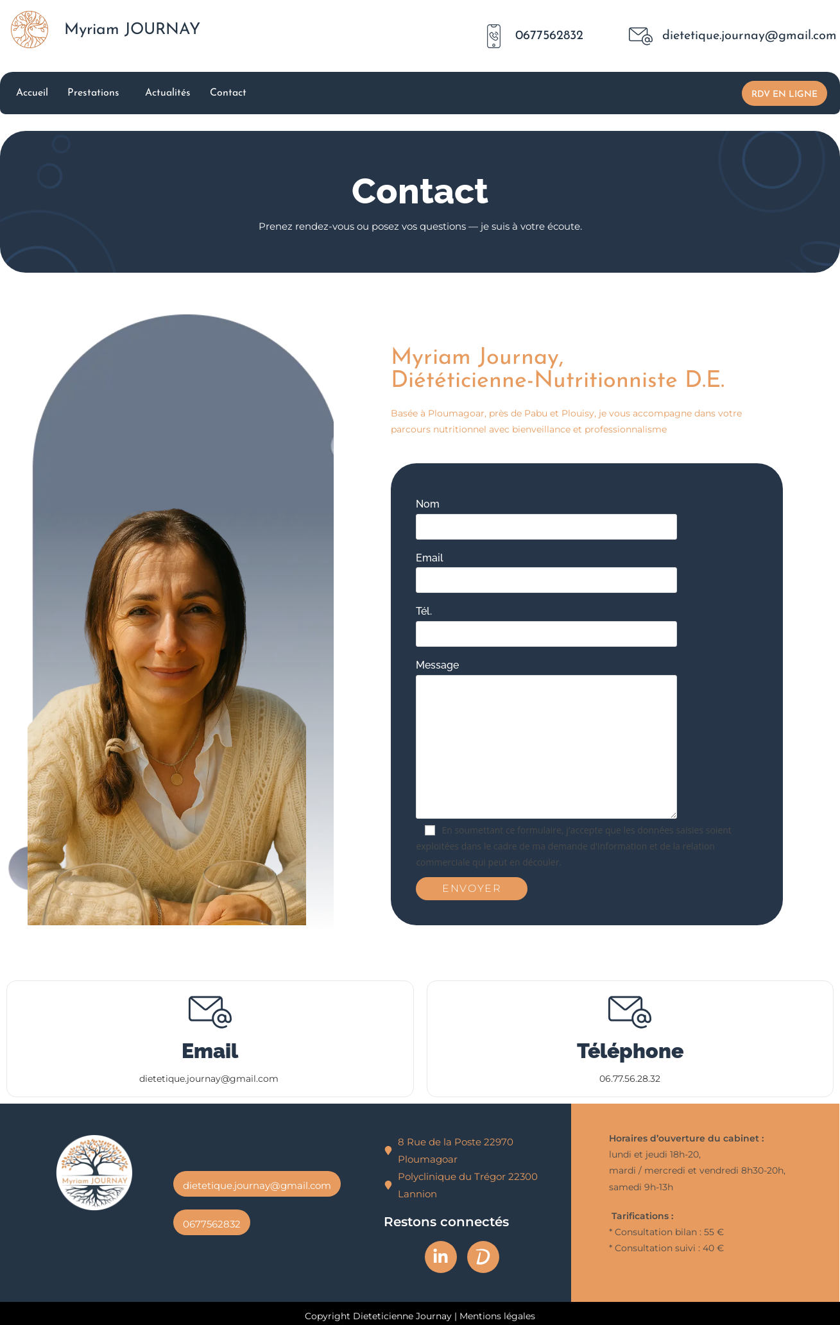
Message (603, 705)
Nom (603, 515)
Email (603, 569)
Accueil (32, 93)
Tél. (603, 622)
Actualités (168, 93)
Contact (228, 93)
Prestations (93, 93)
